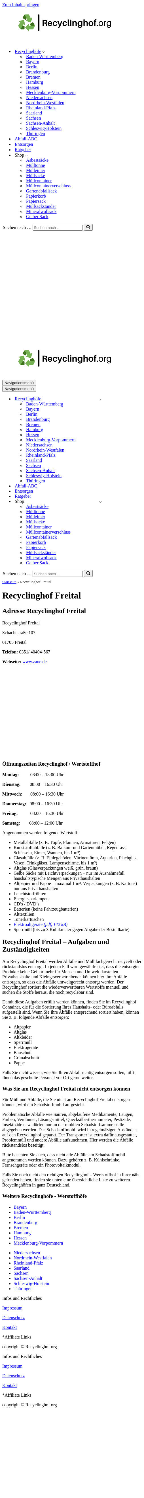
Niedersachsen (39, 97)
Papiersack (36, 201)
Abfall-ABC (26, 138)
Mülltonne (35, 165)
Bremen (33, 77)
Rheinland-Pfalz (41, 107)
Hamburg (34, 82)
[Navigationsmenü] (19, 383)
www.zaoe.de (34, 661)
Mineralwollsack (41, 211)
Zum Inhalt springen (20, 4)
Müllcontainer (39, 180)
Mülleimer (35, 170)
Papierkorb (36, 196)
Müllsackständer (41, 206)
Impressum (12, 1308)
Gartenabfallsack (41, 190)
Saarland (34, 112)
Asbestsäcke (37, 160)
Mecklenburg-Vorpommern (50, 92)
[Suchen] (58, 228)
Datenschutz (13, 1317)
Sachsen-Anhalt (40, 123)
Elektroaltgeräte (40, 924)
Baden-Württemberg (44, 56)
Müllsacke (35, 175)
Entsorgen (24, 144)
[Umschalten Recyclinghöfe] (100, 399)
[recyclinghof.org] (73, 41)
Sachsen (33, 118)
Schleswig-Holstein (44, 128)
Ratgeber (23, 149)
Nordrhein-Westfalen (45, 102)
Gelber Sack (37, 216)
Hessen (32, 87)
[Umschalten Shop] (100, 501)
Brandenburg (38, 71)
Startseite (9, 582)
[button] (44, 51)
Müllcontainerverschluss (48, 185)
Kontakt (9, 1327)
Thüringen (35, 133)
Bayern (32, 61)
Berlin (31, 66)
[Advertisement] (53, 286)
